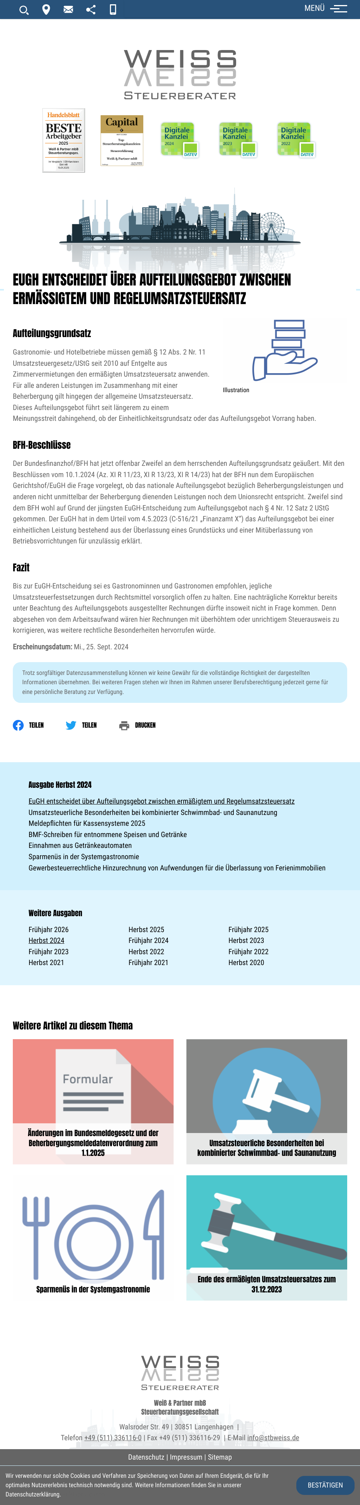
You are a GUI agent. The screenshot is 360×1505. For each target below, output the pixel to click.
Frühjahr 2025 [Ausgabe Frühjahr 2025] (248, 929)
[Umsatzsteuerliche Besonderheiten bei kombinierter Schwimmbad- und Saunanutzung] (266, 1101)
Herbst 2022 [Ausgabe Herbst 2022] (146, 951)
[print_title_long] (148, 725)
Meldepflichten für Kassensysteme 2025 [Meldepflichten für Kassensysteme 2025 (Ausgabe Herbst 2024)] (87, 823)
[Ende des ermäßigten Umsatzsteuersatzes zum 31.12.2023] (266, 1238)
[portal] (91, 9)
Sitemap (220, 1457)
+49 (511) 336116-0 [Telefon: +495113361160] (113, 1437)
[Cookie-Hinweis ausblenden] (325, 1485)
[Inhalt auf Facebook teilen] (39, 725)
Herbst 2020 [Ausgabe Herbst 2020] (246, 962)
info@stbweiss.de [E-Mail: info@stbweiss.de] (273, 1437)
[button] (235, 8)
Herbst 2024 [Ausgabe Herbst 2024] (46, 940)
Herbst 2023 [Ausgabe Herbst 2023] (246, 940)
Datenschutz (146, 1457)
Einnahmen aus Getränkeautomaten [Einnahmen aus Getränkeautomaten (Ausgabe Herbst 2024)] (80, 845)
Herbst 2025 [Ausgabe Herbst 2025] (146, 929)
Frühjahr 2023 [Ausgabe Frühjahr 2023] (49, 951)
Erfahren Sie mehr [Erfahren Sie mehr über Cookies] (84, 1494)
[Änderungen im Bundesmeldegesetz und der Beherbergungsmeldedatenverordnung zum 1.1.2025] (93, 1101)
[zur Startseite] (180, 50)
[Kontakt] (46, 9)
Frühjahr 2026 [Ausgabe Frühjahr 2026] (49, 929)
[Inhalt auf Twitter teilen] (92, 725)
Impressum (186, 1457)
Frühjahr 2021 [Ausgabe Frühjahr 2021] (149, 962)
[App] (113, 9)
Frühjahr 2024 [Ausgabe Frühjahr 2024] (149, 940)
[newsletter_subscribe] (68, 9)
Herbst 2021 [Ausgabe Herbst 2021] (46, 962)
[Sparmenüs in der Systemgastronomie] (93, 1238)
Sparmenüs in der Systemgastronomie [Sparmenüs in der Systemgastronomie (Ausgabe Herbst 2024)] (84, 856)
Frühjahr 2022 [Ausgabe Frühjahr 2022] (248, 951)
